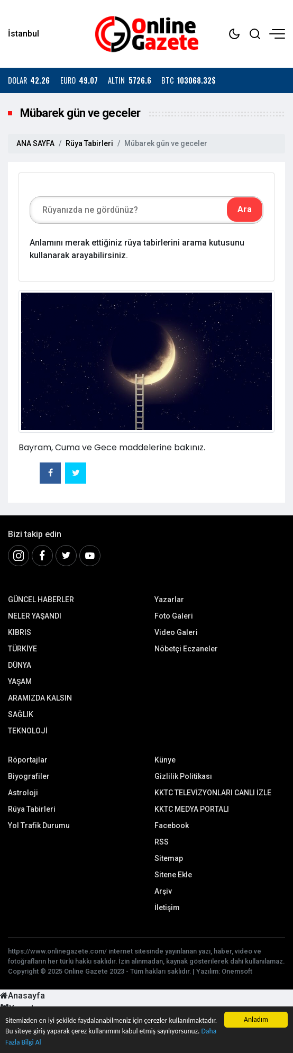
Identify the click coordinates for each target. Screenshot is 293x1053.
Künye (165, 760)
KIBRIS (19, 632)
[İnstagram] (18, 555)
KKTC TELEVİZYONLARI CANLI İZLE (212, 792)
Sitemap (168, 858)
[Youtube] (89, 555)
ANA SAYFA (35, 143)
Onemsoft (237, 971)
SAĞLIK (20, 714)
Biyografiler (29, 776)
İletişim (167, 907)
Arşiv (163, 891)
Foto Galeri (173, 616)
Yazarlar (169, 599)
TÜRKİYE (22, 648)
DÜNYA (19, 665)
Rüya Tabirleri (89, 143)
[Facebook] (42, 555)
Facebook (171, 825)
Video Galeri (176, 632)
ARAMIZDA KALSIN (40, 698)
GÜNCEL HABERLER (41, 599)
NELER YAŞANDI (34, 616)
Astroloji (23, 792)
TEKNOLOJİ (28, 731)
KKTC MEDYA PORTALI (191, 809)
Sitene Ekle (173, 874)
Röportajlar (28, 760)
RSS (161, 842)
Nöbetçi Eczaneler (186, 648)
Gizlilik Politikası (183, 776)
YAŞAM (20, 681)
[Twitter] (66, 555)
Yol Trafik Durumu (39, 825)
